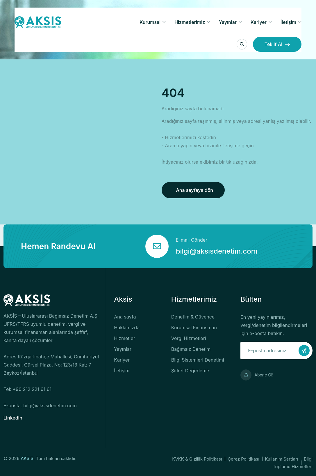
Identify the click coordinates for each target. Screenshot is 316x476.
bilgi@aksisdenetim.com (216, 251)
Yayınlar (228, 22)
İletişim (288, 22)
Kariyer (259, 22)
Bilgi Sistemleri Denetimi (197, 360)
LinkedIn (12, 418)
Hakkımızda (127, 327)
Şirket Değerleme (190, 371)
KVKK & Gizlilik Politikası (197, 459)
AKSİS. (28, 458)
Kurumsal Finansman (194, 327)
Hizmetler (124, 338)
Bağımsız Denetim (191, 349)
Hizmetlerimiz (189, 22)
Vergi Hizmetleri (188, 338)
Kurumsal (150, 22)
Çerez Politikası (243, 459)
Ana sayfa (125, 317)
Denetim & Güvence (193, 317)
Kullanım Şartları (281, 459)
